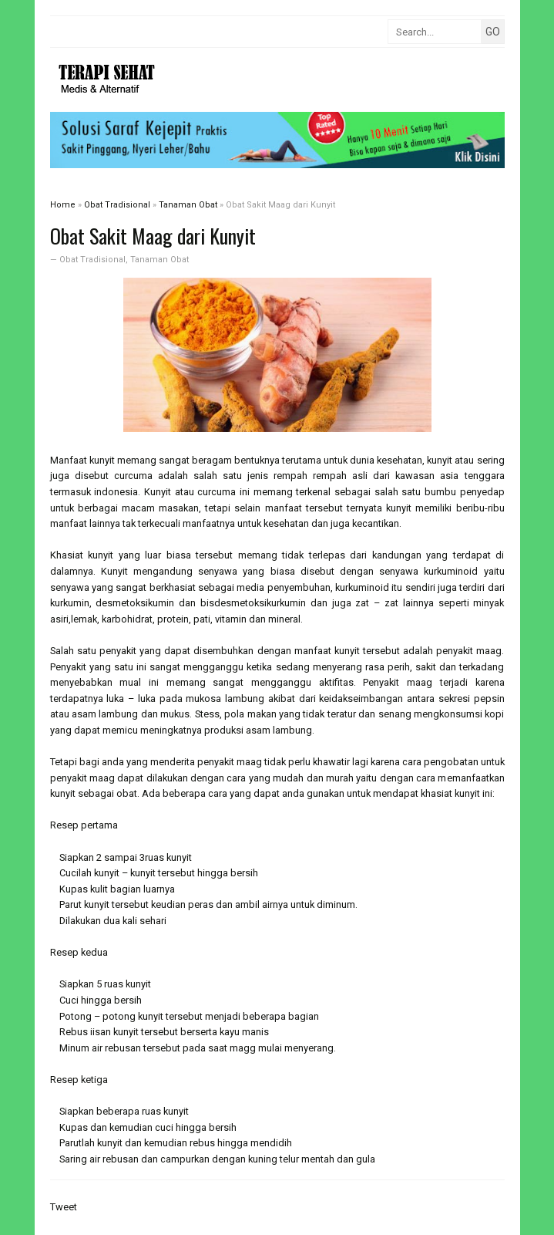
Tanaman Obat (159, 260)
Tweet (63, 1207)
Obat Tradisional (92, 260)
